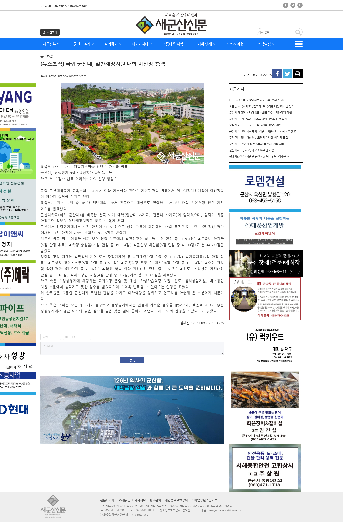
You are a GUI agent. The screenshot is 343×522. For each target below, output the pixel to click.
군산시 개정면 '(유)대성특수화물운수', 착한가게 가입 (260, 112)
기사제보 (140, 500)
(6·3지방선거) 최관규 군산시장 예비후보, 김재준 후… (260, 156)
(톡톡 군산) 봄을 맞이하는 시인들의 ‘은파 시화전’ (257, 100)
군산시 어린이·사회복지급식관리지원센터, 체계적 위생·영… (264, 131)
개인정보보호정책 (176, 500)
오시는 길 (124, 500)
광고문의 (155, 500)
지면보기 (50, 32)
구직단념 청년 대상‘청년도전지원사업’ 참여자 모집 (258, 137)
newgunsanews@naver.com (226, 510)
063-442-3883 (145, 510)
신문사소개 (107, 500)
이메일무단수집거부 (204, 500)
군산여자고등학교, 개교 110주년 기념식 (253, 150)
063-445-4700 (114, 510)
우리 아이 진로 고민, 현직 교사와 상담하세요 (255, 125)
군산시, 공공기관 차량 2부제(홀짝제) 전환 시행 (256, 144)
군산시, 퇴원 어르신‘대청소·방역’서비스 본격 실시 (258, 118)
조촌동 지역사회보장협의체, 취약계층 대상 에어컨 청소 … (263, 106)
